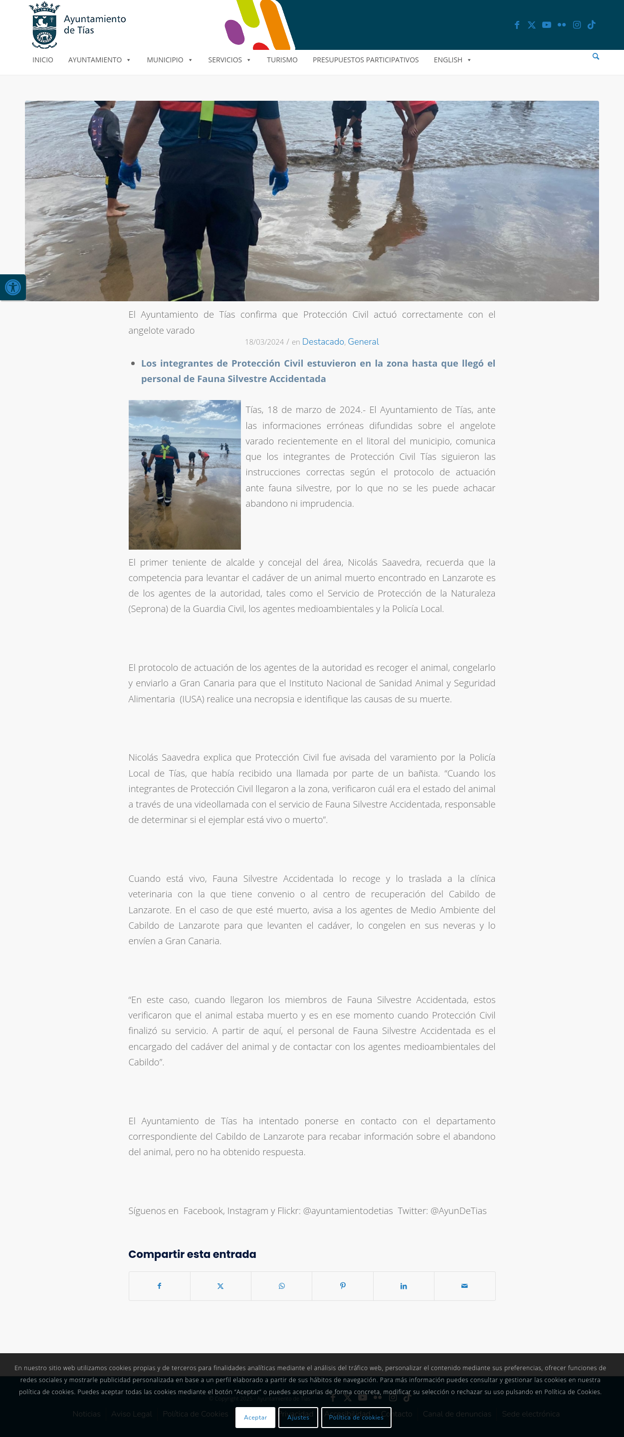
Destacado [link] (323, 342)
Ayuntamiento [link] (100, 59)
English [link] (453, 59)
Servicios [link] (230, 59)
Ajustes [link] (298, 1418)
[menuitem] (596, 56)
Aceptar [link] (255, 1418)
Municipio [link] (170, 59)
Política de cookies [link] (356, 1418)
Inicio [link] (42, 59)
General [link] (363, 342)
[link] (13, 287)
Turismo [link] (282, 59)
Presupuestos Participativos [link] (366, 59)
